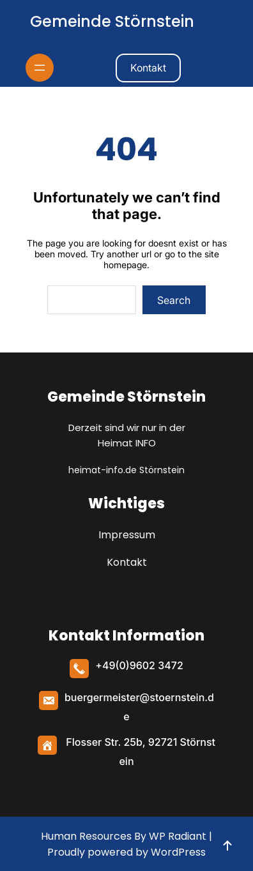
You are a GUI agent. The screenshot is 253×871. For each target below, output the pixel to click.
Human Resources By (93, 836)
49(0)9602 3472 (142, 665)
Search (173, 300)
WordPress (178, 852)
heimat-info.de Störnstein (126, 470)
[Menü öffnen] (40, 68)
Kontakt (148, 67)
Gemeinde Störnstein (112, 21)
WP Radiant (176, 836)
